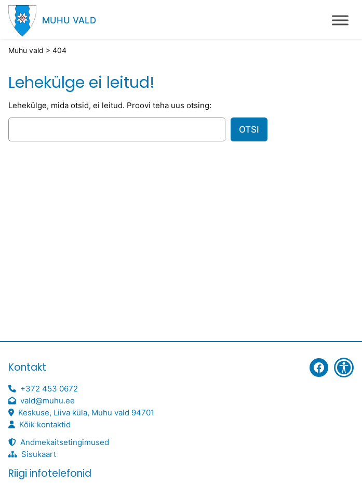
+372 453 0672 (49, 389)
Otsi (249, 129)
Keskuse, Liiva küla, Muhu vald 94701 (86, 412)
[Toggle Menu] (340, 20)
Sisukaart (38, 454)
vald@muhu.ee (47, 400)
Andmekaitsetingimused (64, 442)
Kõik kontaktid (45, 424)
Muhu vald (69, 20)
